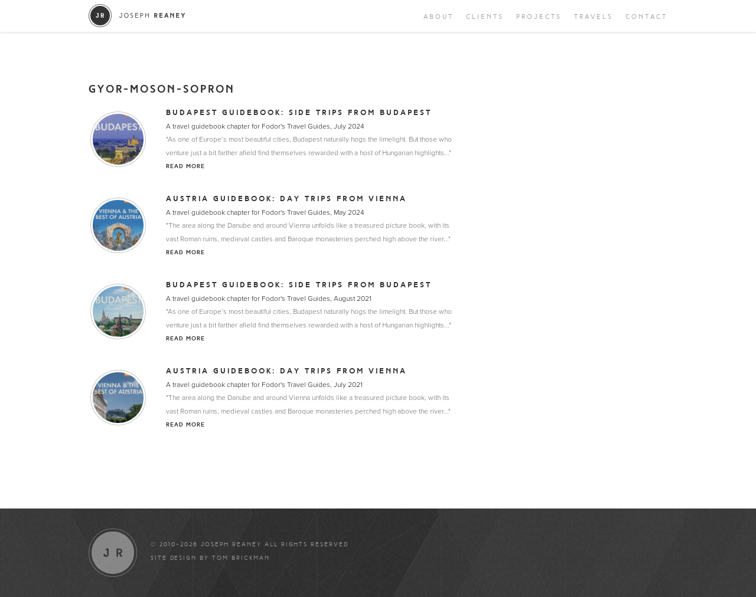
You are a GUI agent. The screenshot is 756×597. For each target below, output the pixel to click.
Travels (593, 17)
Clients (485, 17)
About (438, 17)
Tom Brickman (241, 558)
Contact (646, 17)
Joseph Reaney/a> (137, 15)
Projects (539, 17)
